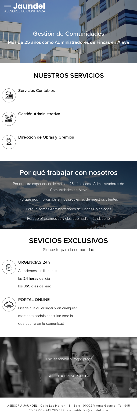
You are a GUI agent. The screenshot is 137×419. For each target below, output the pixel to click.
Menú (129, 8)
